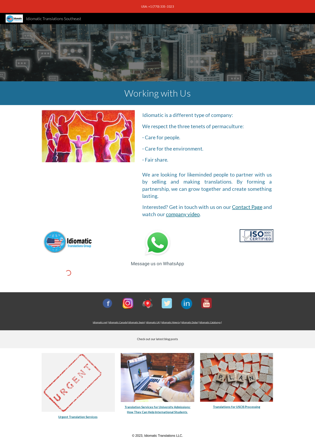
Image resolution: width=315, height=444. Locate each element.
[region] (157, 6)
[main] (157, 93)
